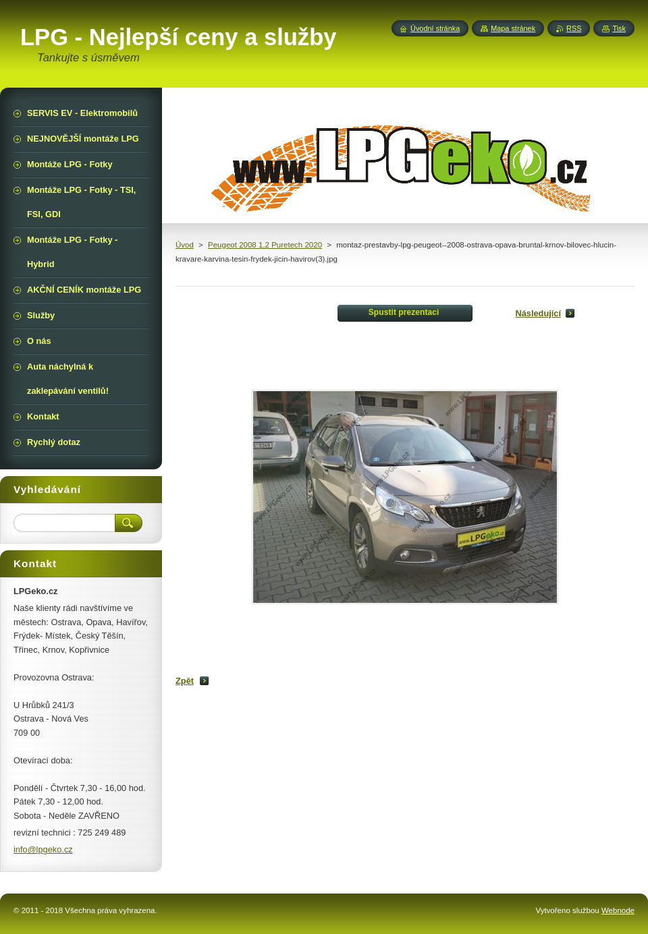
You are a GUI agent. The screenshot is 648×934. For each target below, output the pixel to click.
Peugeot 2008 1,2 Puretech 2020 (265, 245)
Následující (538, 313)
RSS (573, 28)
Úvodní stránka (435, 28)
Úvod (185, 245)
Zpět (185, 681)
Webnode (617, 910)
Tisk (619, 28)
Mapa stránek (513, 28)
